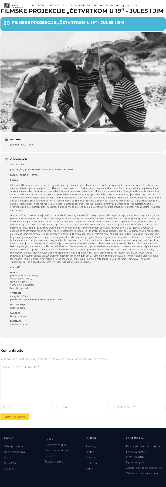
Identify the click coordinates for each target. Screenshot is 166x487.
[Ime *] (26, 407)
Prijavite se (131, 5)
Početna (38, 5)
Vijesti (7, 457)
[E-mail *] (82, 407)
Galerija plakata (13, 446)
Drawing (90, 457)
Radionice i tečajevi (84, 5)
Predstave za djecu (56, 444)
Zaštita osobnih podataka (142, 473)
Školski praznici (54, 461)
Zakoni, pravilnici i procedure (144, 467)
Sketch (89, 451)
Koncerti (50, 456)
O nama (110, 5)
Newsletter (11, 463)
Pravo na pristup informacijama (136, 454)
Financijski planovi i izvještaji (143, 446)
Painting (90, 446)
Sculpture (91, 463)
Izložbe (49, 439)
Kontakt (9, 468)
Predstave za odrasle (57, 450)
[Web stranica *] (140, 407)
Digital (89, 468)
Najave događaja (14, 451)
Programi (57, 5)
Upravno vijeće (135, 462)
